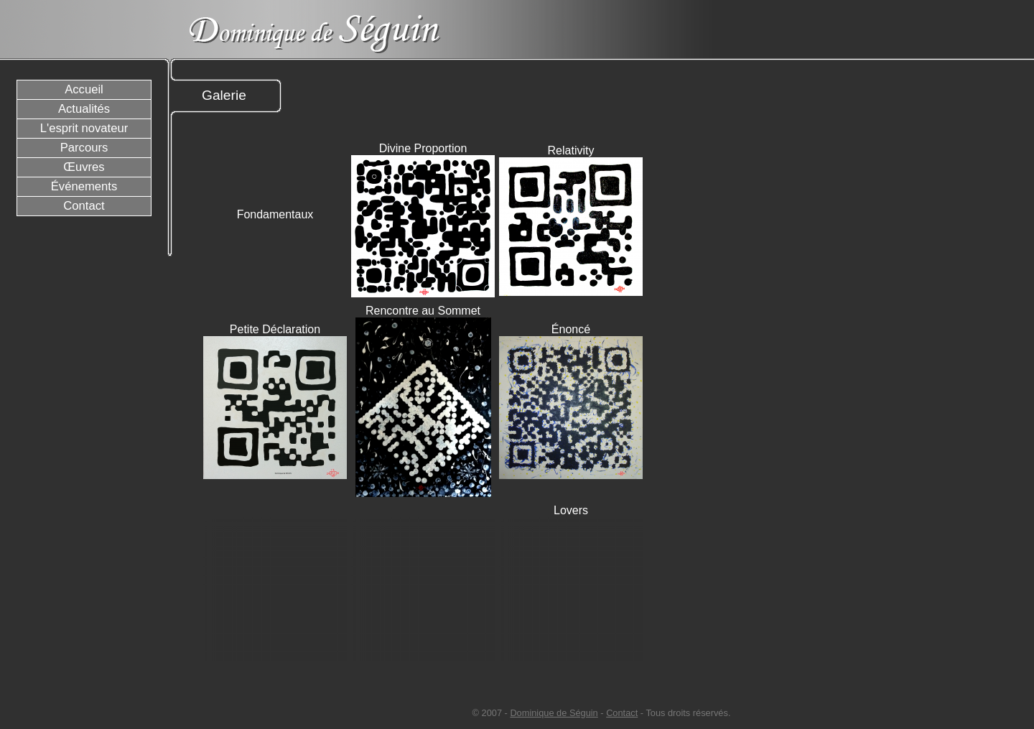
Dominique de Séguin (553, 712)
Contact (622, 712)
